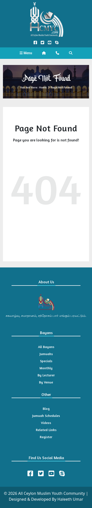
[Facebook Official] (35, 43)
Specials (46, 361)
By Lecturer (46, 375)
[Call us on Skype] (57, 43)
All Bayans (46, 347)
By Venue (46, 382)
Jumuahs (46, 354)
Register (46, 437)
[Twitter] (41, 473)
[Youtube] (51, 473)
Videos (46, 423)
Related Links (46, 430)
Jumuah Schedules (46, 415)
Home (43, 87)
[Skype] (62, 473)
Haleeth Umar (70, 499)
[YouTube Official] (50, 43)
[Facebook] (30, 473)
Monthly (46, 368)
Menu (26, 53)
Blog (46, 408)
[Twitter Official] (42, 43)
